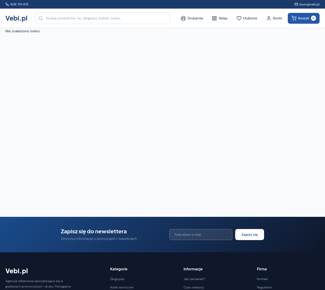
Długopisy (117, 279)
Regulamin (264, 287)
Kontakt (262, 279)
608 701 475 (16, 4)
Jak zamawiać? (194, 279)
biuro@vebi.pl (307, 4)
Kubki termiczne (122, 287)
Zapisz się (249, 234)
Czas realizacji (193, 287)
